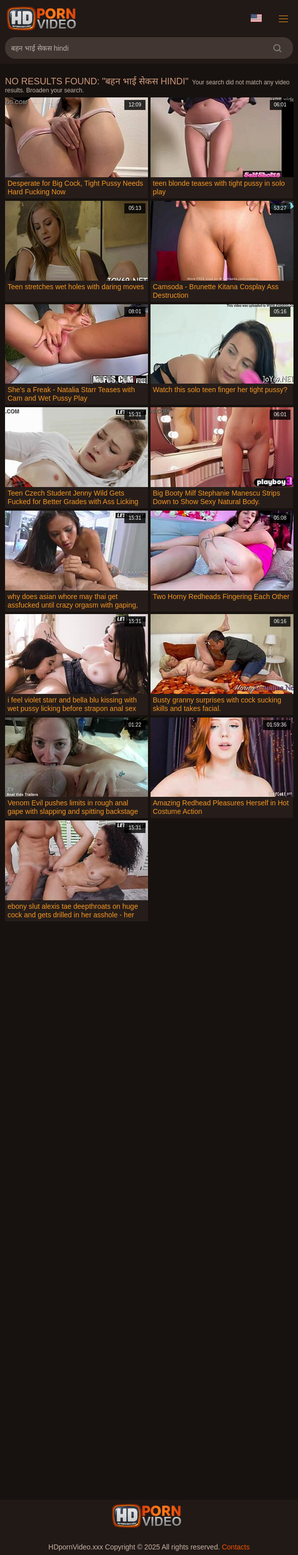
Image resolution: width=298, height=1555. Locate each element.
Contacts (236, 1547)
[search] (277, 48)
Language (256, 18)
